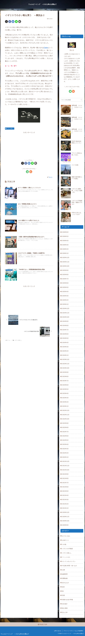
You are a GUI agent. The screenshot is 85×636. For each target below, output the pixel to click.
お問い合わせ (57, 630)
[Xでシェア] (6, 21)
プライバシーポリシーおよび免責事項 (73, 630)
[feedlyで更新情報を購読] (27, 171)
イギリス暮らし (9, 128)
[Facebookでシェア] (9, 21)
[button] (19, 21)
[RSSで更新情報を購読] (30, 171)
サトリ (72, 50)
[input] (71, 100)
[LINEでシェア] (16, 21)
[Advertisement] (29, 145)
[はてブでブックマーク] (13, 21)
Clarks (46, 47)
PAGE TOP (42, 624)
